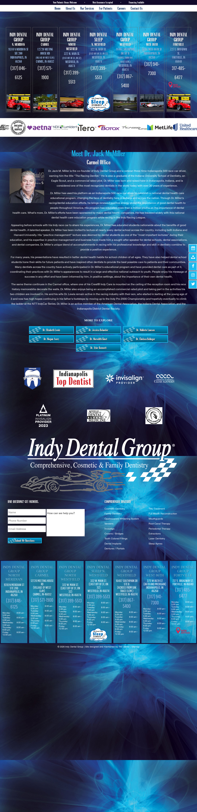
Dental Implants (113, 543)
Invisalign (110, 528)
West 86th (152, 39)
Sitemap (135, 646)
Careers (121, 8)
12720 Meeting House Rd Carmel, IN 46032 (45, 55)
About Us (70, 8)
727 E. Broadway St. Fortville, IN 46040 (178, 55)
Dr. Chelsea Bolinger (145, 339)
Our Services (87, 8)
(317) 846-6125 (14, 603)
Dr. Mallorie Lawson (145, 330)
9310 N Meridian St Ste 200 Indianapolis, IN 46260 (18, 55)
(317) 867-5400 (127, 603)
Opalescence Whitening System (122, 518)
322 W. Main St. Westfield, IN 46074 (70, 590)
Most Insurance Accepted (103, 2)
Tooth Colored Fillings (116, 538)
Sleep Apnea (155, 543)
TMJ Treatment (157, 508)
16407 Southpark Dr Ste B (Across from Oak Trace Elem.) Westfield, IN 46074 (127, 587)
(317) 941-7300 (154, 599)
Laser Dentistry (157, 538)
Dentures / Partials (115, 548)
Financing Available (136, 2)
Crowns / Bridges (114, 533)
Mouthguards (156, 518)
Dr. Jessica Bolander (98, 330)
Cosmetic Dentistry (115, 508)
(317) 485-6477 (183, 593)
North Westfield (72, 41)
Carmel (45, 39)
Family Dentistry (113, 513)
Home (57, 8)
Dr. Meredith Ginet (98, 339)
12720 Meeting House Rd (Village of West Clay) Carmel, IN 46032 (42, 587)
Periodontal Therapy (159, 528)
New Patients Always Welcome (65, 2)
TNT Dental (124, 646)
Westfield (125, 39)
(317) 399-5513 (70, 600)
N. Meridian (18, 39)
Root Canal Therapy (159, 523)
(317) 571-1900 (42, 600)
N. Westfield (98, 39)
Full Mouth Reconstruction (163, 513)
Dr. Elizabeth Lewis (51, 330)
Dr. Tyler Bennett (98, 348)
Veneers (109, 523)
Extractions (155, 533)
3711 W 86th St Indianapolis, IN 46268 (155, 586)
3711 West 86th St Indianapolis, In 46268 (152, 53)
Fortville (178, 39)
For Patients (105, 8)
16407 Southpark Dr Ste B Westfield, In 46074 (125, 59)
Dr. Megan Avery (51, 339)
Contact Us (137, 8)
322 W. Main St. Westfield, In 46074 (71, 60)
